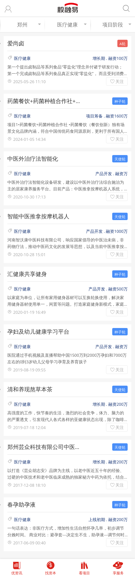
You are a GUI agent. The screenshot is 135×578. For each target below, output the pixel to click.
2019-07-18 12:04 (29, 427)
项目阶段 (116, 24)
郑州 (29, 24)
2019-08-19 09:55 (29, 370)
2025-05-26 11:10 (29, 81)
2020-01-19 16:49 (29, 312)
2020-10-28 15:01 (29, 254)
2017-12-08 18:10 (29, 485)
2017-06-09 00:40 (29, 543)
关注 (119, 81)
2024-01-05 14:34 (29, 139)
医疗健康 (72, 24)
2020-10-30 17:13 (29, 197)
